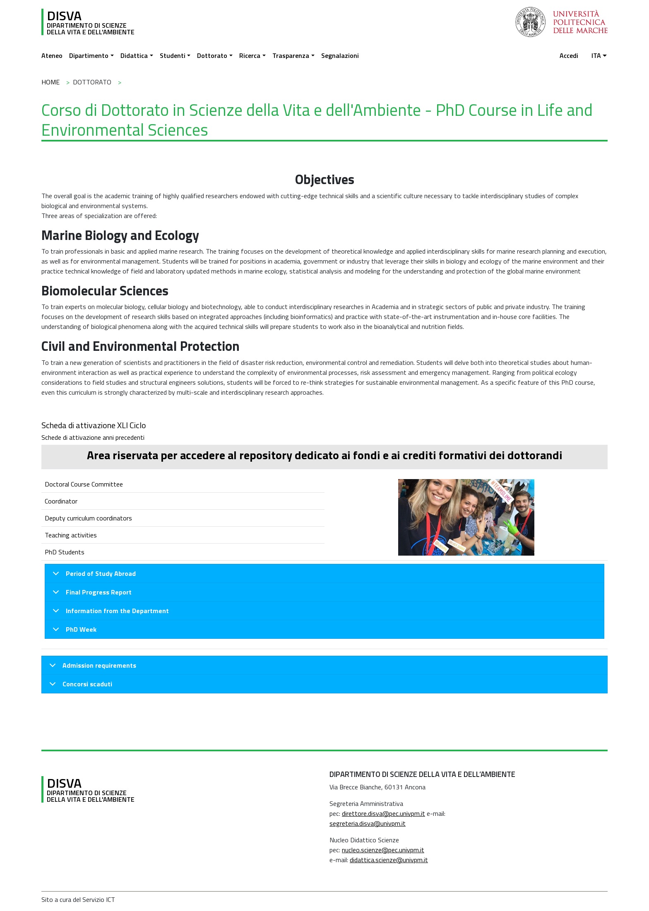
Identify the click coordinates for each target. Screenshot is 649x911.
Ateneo (51, 55)
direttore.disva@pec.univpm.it (383, 813)
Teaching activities (71, 535)
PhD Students (64, 552)
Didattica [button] (134, 55)
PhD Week (73, 631)
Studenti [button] (172, 55)
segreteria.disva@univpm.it (367, 823)
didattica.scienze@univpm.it (389, 860)
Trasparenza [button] (290, 55)
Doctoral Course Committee (84, 484)
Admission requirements (91, 667)
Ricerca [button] (249, 55)
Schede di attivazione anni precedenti (92, 437)
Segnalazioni (340, 55)
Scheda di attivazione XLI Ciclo (93, 425)
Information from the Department (109, 613)
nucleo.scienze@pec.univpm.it (383, 850)
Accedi (569, 55)
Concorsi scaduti (79, 686)
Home (50, 82)
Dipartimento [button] (88, 55)
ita (596, 55)
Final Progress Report (91, 594)
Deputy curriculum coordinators (88, 518)
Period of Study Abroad (93, 575)
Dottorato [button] (212, 55)
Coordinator (61, 501)
